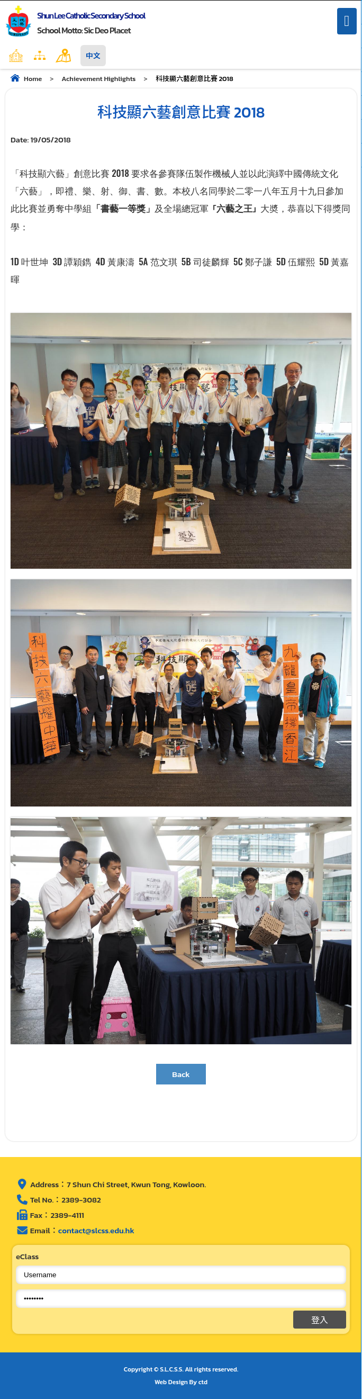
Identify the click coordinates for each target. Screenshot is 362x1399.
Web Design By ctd (181, 1382)
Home (38, 55)
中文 (93, 55)
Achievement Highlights (98, 79)
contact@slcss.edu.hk (96, 1230)
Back (181, 1074)
